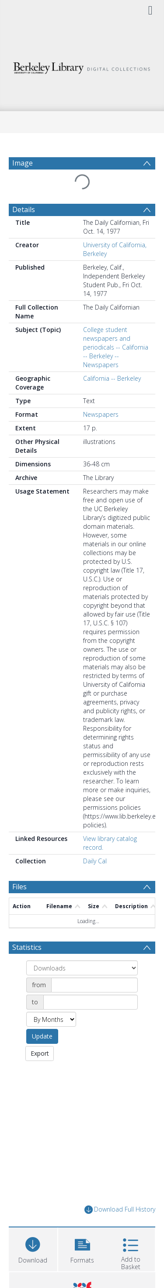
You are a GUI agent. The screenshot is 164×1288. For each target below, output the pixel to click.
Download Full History (119, 1209)
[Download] (33, 1248)
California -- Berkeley (112, 378)
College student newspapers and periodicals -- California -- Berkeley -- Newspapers (115, 347)
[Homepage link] (82, 65)
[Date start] (94, 985)
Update (42, 1036)
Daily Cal (95, 861)
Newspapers (101, 414)
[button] (82, 1248)
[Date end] (90, 1002)
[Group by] (82, 967)
